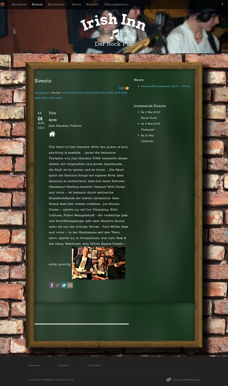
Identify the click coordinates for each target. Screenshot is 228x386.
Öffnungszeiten (116, 4)
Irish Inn (50, 379)
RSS (122, 88)
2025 (72, 93)
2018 (124, 93)
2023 (88, 93)
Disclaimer (63, 365)
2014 (58, 98)
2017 (38, 98)
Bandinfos (57, 4)
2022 (95, 93)
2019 (117, 93)
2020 (110, 93)
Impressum (34, 365)
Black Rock (149, 118)
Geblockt (147, 141)
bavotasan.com (192, 379)
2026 (65, 93)
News (76, 4)
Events (37, 4)
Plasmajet (148, 130)
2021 (103, 93)
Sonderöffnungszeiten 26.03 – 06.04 (165, 86)
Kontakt (92, 4)
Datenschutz (93, 365)
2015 (51, 98)
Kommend (42, 93)
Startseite (19, 4)
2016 (45, 98)
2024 (80, 93)
